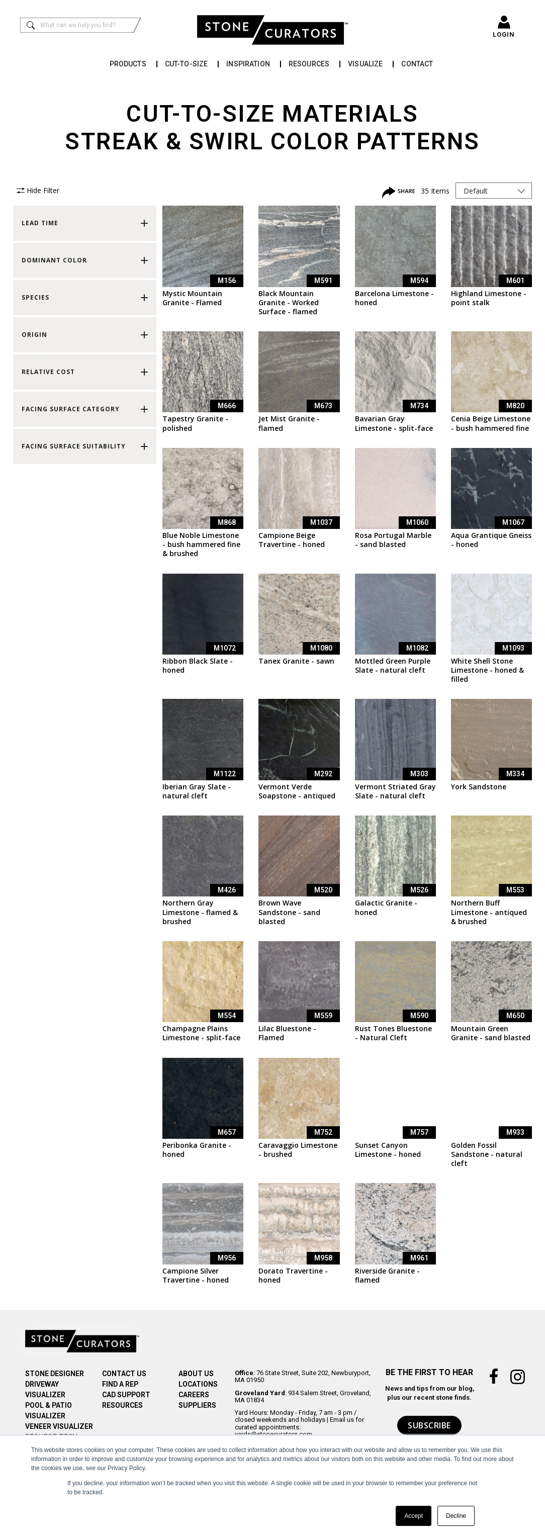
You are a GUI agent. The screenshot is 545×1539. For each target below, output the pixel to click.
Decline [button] (456, 1515)
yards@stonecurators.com (273, 1434)
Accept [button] (413, 1515)
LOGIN (504, 34)
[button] (84, 223)
